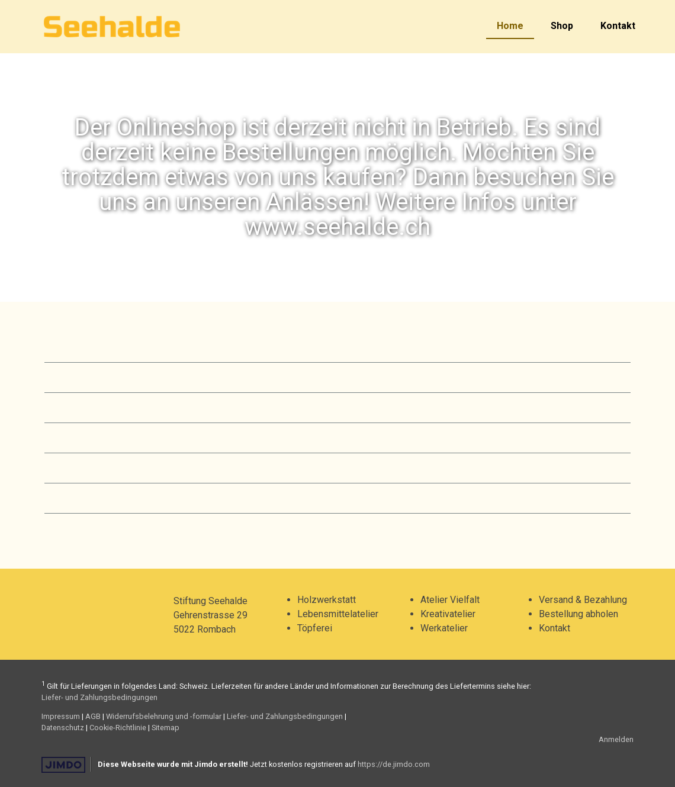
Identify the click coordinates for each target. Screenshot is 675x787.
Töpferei (314, 628)
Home (510, 25)
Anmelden (616, 739)
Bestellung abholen (578, 614)
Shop (562, 25)
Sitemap (165, 727)
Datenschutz (62, 727)
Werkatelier (444, 628)
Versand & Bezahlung (583, 599)
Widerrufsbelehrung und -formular (163, 716)
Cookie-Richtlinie (117, 727)
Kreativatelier (447, 614)
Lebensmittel (324, 614)
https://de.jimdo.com (394, 764)
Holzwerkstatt (326, 599)
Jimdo (63, 765)
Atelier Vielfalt (450, 599)
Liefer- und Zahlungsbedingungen (99, 697)
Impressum (60, 716)
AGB (93, 716)
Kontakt (617, 25)
